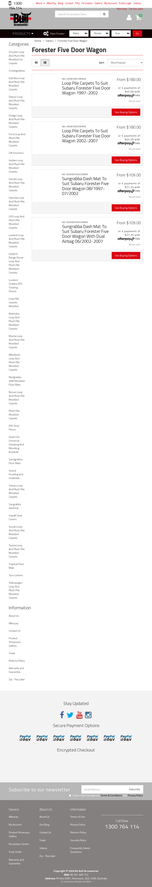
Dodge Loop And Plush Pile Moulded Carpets (17, 121)
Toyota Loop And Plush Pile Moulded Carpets (17, 550)
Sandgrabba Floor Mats (15, 461)
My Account (110, 3)
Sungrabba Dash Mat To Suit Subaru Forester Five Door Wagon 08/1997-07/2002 (85, 186)
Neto (88, 881)
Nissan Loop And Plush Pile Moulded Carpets (17, 397)
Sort (101, 62)
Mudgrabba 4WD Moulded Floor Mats (17, 380)
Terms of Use (77, 817)
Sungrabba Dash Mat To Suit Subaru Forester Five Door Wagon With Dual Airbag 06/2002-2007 (85, 233)
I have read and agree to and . (106, 795)
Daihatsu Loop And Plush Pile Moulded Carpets (17, 83)
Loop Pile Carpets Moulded (14, 302)
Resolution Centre (19, 844)
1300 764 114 (15, 5)
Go (137, 33)
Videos (137, 3)
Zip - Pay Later (17, 679)
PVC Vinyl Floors (14, 427)
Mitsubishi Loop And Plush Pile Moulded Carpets (14, 362)
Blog (60, 3)
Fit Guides (87, 3)
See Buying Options (126, 112)
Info (137, 95)
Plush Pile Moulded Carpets (14, 414)
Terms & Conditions (111, 795)
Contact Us (15, 631)
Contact (69, 3)
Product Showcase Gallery (15, 642)
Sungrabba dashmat (15, 506)
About (40, 3)
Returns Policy (17, 661)
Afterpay (13, 623)
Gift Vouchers (16, 153)
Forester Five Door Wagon (72, 41)
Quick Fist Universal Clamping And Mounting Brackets (16, 444)
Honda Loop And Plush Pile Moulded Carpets (17, 184)
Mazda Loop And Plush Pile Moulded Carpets (17, 341)
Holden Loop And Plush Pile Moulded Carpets (17, 165)
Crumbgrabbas (17, 71)
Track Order (15, 852)
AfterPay (51, 3)
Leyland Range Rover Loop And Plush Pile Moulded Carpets (16, 263)
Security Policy (78, 840)
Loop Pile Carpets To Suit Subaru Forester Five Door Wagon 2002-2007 (86, 135)
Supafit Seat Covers (15, 517)
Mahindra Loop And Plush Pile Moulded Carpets (14, 321)
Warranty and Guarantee (16, 670)
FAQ (77, 3)
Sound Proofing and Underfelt (16, 474)
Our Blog (44, 824)
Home (38, 41)
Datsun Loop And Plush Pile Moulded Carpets (17, 102)
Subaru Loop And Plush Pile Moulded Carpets (17, 491)
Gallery (98, 3)
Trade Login (125, 3)
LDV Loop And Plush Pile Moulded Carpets (16, 222)
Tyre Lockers (16, 575)
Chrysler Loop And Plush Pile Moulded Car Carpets (17, 57)
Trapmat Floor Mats (16, 566)
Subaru (49, 41)
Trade (12, 653)
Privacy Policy (135, 795)
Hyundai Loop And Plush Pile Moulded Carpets (17, 203)
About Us (14, 616)
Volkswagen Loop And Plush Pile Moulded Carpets (16, 590)
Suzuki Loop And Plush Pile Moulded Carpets (17, 532)
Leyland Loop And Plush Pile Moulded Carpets (17, 240)
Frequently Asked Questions (80, 850)
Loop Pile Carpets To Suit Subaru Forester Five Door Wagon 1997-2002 (86, 88)
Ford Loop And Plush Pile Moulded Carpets (17, 139)
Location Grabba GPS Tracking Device (15, 285)
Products (23, 33)
